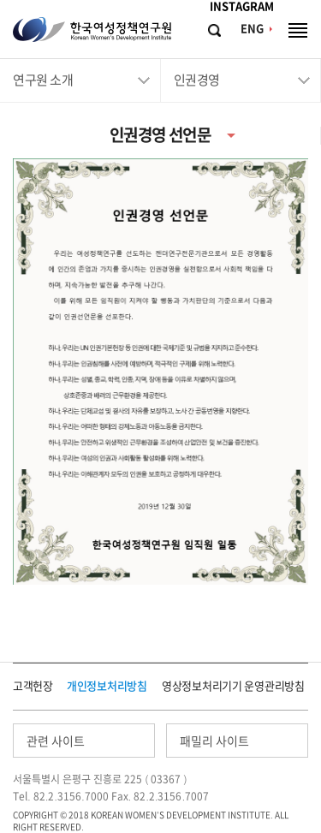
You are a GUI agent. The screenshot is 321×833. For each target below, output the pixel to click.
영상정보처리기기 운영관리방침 (233, 686)
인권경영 (197, 80)
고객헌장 (33, 686)
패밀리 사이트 (214, 741)
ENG (252, 28)
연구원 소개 (43, 80)
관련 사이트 (56, 741)
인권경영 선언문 (160, 135)
